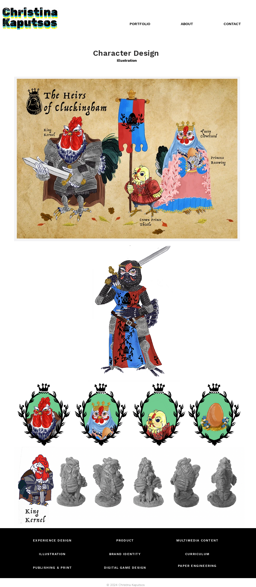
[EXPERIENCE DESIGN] (53, 540)
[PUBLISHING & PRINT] (53, 567)
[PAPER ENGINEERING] (198, 566)
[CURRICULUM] (198, 554)
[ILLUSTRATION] (53, 554)
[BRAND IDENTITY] (125, 554)
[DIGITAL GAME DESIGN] (125, 567)
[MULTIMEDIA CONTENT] (198, 540)
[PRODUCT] (125, 540)
